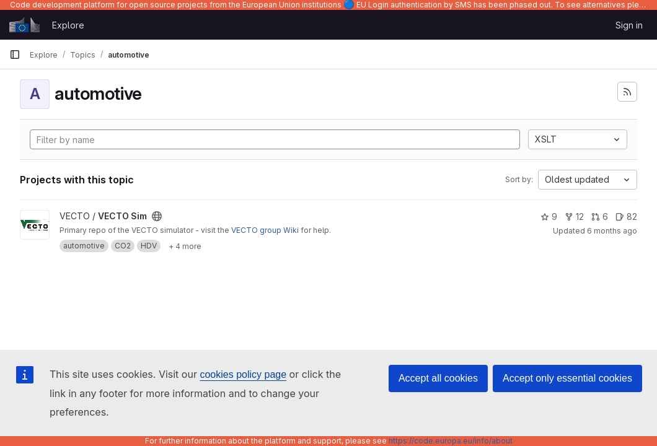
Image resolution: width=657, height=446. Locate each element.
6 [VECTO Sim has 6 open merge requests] (599, 216)
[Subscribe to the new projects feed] (627, 92)
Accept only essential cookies (567, 378)
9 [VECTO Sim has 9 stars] (548, 216)
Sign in (629, 25)
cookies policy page (243, 374)
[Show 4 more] (185, 245)
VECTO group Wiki (265, 230)
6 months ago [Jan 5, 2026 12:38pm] (612, 230)
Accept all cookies (438, 378)
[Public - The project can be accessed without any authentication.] (157, 216)
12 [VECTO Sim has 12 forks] (574, 216)
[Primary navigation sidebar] (15, 54)
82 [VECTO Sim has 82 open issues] (626, 216)
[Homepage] (24, 25)
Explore (68, 25)
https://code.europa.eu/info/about (451, 440)
